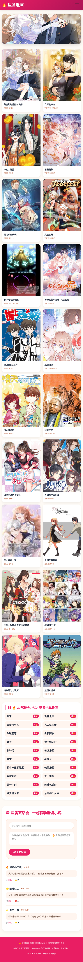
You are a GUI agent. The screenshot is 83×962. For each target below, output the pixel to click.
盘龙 (23, 759)
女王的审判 (49, 104)
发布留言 (19, 852)
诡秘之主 (60, 716)
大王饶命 (60, 776)
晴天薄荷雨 (9, 429)
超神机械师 (60, 784)
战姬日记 (48, 364)
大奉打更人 (23, 724)
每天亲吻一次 (10, 560)
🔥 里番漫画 (13, 4)
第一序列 (23, 784)
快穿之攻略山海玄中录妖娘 (16, 625)
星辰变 (60, 759)
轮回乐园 (60, 767)
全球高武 (23, 776)
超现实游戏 (49, 690)
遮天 (23, 742)
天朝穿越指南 (50, 560)
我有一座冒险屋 (23, 767)
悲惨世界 (48, 429)
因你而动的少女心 (12, 495)
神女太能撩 (9, 169)
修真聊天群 (23, 793)
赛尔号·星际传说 (11, 299)
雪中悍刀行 (60, 742)
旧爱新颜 (48, 169)
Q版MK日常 (50, 625)
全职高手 (60, 733)
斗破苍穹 (23, 733)
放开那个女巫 (60, 793)
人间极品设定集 (51, 495)
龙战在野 (48, 234)
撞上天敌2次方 (11, 364)
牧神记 (23, 750)
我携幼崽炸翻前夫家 (13, 104)
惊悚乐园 (60, 750)
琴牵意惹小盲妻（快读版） (57, 299)
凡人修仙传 (60, 724)
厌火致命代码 (10, 234)
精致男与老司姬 (11, 690)
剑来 (23, 716)
